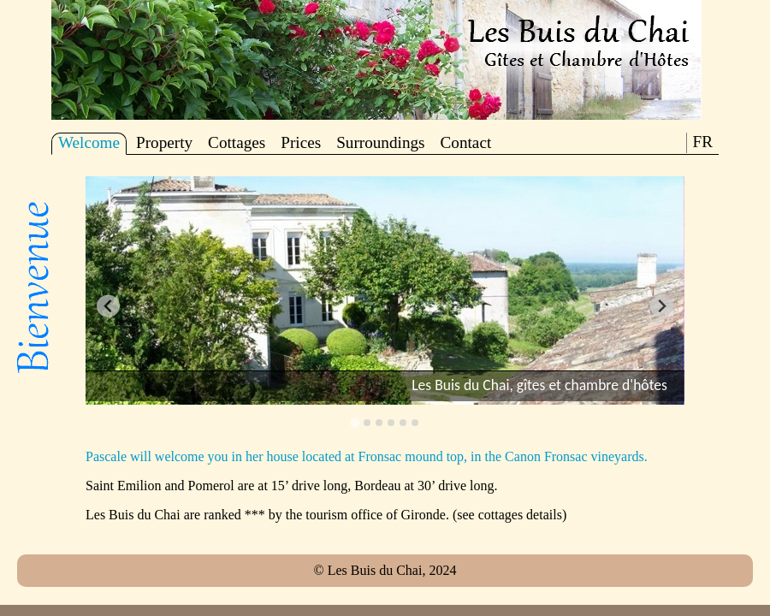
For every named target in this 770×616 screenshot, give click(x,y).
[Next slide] (661, 305)
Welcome (89, 142)
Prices (301, 142)
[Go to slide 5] (403, 422)
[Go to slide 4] (391, 422)
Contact (466, 142)
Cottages (236, 142)
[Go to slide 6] (415, 422)
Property (164, 142)
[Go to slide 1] (354, 422)
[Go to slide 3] (379, 422)
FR (703, 142)
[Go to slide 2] (367, 422)
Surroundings (380, 142)
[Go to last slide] (108, 305)
